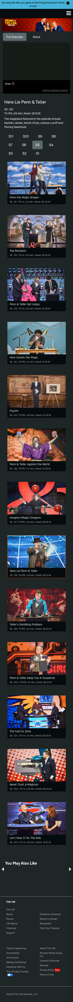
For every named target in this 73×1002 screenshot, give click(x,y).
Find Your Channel (49, 928)
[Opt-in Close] (67, 3)
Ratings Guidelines (16, 962)
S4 (51, 145)
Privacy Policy (46, 2)
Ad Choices (12, 957)
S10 (26, 136)
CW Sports (12, 923)
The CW (7, 12)
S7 (10, 145)
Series (9, 914)
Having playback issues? (55, 90)
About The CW (47, 948)
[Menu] (68, 13)
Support (10, 932)
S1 (37, 153)
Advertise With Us (15, 966)
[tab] (14, 37)
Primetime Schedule (50, 914)
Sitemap (44, 965)
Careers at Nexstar (49, 960)
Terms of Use (47, 974)
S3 (11, 153)
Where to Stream (48, 918)
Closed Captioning (16, 948)
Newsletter (45, 923)
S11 (11, 136)
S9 (40, 136)
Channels (11, 928)
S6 (24, 145)
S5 (37, 145)
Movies (10, 918)
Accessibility (12, 952)
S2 (24, 153)
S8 (54, 136)
